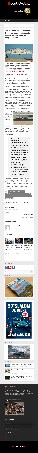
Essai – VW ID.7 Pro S (15, 357)
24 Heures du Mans (12, 191)
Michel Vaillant (15, 196)
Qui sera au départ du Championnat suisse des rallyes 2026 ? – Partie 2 (21, 370)
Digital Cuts (30, 449)
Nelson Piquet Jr (23, 196)
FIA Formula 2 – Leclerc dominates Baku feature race (26, 215)
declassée (19, 193)
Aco (23, 191)
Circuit (11, 25)
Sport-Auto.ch (8, 389)
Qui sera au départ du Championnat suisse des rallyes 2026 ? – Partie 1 (21, 377)
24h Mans (19, 191)
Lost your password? (10, 432)
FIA (29, 193)
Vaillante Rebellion (9, 198)
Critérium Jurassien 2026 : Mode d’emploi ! (21, 364)
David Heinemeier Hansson (11, 193)
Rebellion (29, 196)
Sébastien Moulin (16, 225)
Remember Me (15, 429)
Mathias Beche (8, 196)
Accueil (6, 25)
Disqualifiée (25, 193)
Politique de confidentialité (11, 438)
